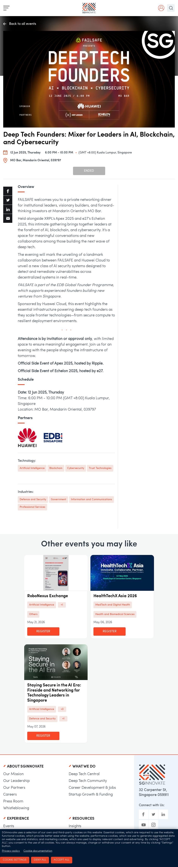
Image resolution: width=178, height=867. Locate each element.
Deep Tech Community (88, 781)
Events (8, 826)
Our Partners (14, 788)
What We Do (84, 766)
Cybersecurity (75, 468)
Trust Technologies (100, 468)
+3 (62, 709)
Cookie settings (14, 859)
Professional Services (32, 507)
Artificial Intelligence (32, 468)
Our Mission (13, 774)
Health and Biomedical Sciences (114, 614)
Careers (10, 795)
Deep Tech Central (84, 774)
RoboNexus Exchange (47, 596)
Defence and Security (33, 499)
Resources (83, 819)
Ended (89, 170)
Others (33, 614)
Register (43, 631)
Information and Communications (91, 499)
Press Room (13, 801)
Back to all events (19, 24)
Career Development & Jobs (92, 788)
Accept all (61, 859)
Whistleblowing (16, 808)
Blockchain (55, 468)
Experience (18, 819)
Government (58, 499)
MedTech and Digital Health (112, 604)
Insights (75, 826)
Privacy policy (11, 851)
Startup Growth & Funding (91, 795)
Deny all (40, 859)
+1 (62, 604)
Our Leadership (16, 781)
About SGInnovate (25, 766)
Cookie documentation (37, 851)
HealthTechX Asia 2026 (115, 596)
